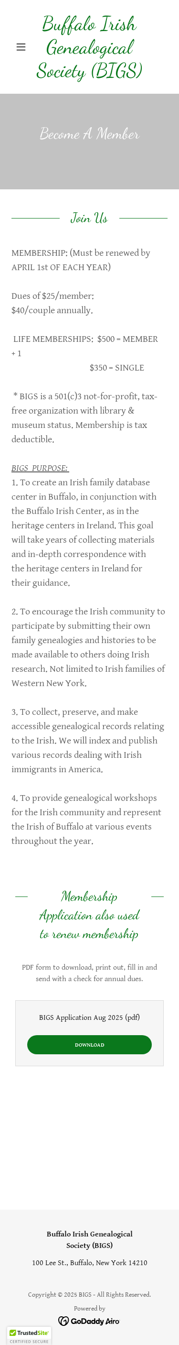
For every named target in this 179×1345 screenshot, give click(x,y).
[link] (89, 46)
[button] (23, 46)
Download (90, 1045)
